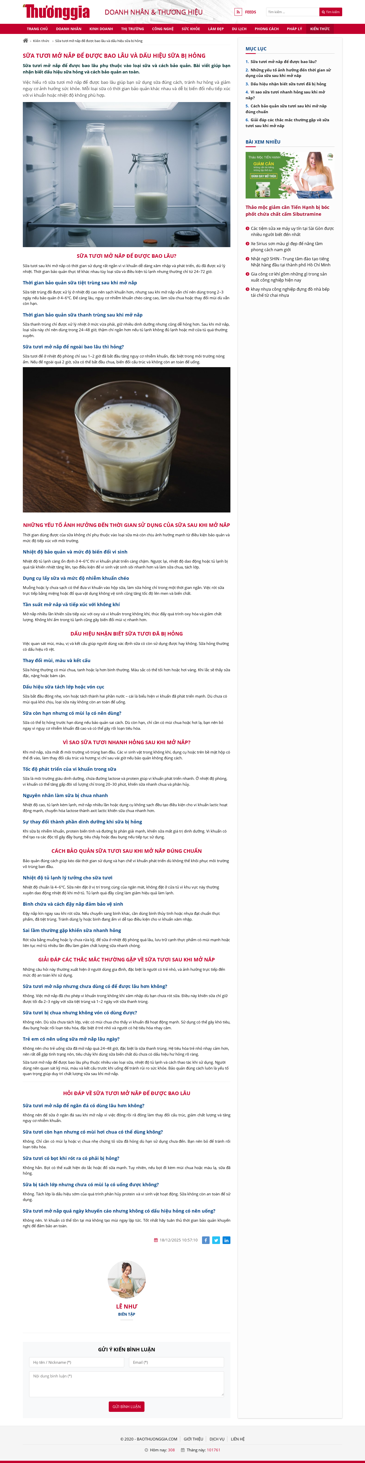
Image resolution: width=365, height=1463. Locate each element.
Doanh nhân (68, 28)
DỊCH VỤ (217, 1438)
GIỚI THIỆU (193, 1438)
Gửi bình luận (127, 1406)
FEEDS (250, 11)
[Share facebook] (206, 1240)
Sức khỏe (191, 28)
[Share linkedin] (226, 1240)
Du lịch (239, 28)
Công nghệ (163, 28)
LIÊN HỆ (238, 1438)
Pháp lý (294, 28)
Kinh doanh (101, 28)
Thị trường (132, 28)
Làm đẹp (216, 28)
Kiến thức (320, 28)
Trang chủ (37, 28)
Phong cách (267, 28)
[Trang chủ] (25, 41)
